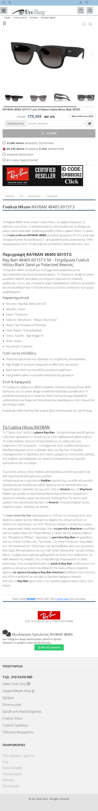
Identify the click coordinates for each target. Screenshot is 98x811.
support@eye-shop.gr (19, 690)
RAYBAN (34, 17)
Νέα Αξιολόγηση (49, 647)
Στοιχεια (10, 196)
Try (21, 196)
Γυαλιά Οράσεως (15, 725)
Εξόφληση (51, 196)
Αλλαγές (9, 780)
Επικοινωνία (12, 704)
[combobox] (56, 123)
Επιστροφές (11, 786)
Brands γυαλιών (63, 598)
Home (7, 17)
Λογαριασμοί (12, 773)
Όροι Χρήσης (12, 767)
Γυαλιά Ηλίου (13, 718)
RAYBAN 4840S (48, 17)
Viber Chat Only (16, 684)
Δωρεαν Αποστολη (18, 154)
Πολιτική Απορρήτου (18, 732)
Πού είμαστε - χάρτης (19, 755)
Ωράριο (8, 697)
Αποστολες (34, 196)
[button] (91, 54)
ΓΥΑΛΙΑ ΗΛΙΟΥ (20, 17)
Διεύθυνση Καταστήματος (22, 711)
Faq (5, 761)
